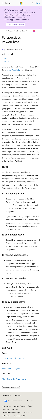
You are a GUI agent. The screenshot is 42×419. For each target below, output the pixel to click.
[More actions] (38, 31)
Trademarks (6, 416)
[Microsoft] (21, 3)
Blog (29, 406)
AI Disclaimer (6, 406)
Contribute (5, 409)
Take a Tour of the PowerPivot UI (14, 379)
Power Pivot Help (13, 70)
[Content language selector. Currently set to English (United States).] (12, 395)
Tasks (5, 58)
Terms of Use (28, 412)
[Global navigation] (2, 3)
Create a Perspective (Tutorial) (13, 358)
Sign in (38, 3)
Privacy (14, 409)
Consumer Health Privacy (10, 412)
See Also (6, 61)
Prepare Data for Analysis (16, 31)
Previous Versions (19, 406)
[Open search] (32, 3)
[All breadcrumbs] (4, 31)
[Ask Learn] (34, 31)
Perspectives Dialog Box (11, 368)
